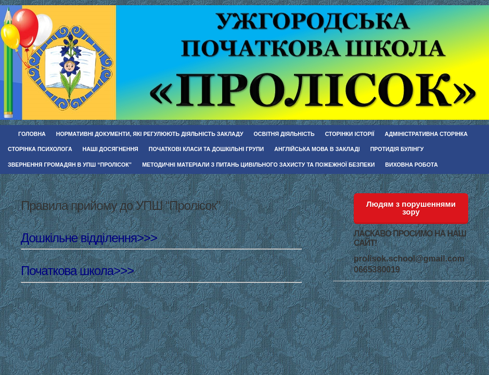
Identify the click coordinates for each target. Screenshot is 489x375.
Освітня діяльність (284, 134)
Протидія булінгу (397, 149)
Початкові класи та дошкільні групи (206, 149)
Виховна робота (411, 164)
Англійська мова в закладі (316, 149)
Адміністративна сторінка (426, 134)
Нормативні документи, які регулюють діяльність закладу (149, 134)
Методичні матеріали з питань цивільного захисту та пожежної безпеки (258, 164)
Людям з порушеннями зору (411, 207)
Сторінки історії (350, 134)
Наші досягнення (110, 149)
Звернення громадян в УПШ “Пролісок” (70, 164)
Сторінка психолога (40, 149)
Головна (32, 134)
